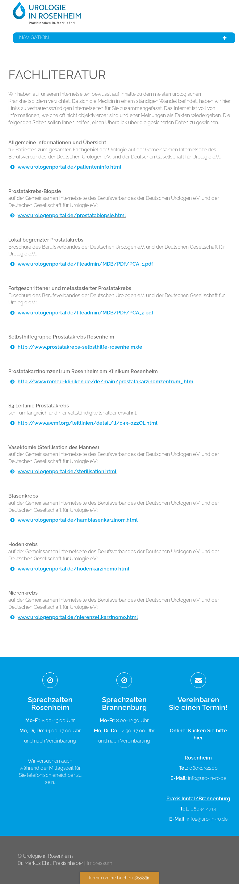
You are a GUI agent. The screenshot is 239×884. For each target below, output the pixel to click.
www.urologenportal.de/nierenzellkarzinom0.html (78, 617)
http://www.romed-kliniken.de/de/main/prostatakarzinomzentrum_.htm (105, 382)
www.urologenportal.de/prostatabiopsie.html (72, 215)
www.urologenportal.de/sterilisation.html (67, 471)
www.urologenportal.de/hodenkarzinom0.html (73, 569)
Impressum (99, 863)
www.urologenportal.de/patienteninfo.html (69, 167)
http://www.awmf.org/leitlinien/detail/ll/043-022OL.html (87, 423)
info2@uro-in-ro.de (207, 819)
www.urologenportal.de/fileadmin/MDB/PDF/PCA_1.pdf (85, 264)
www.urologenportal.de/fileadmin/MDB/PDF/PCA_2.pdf (85, 313)
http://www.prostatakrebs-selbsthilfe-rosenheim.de (80, 347)
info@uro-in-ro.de (207, 778)
